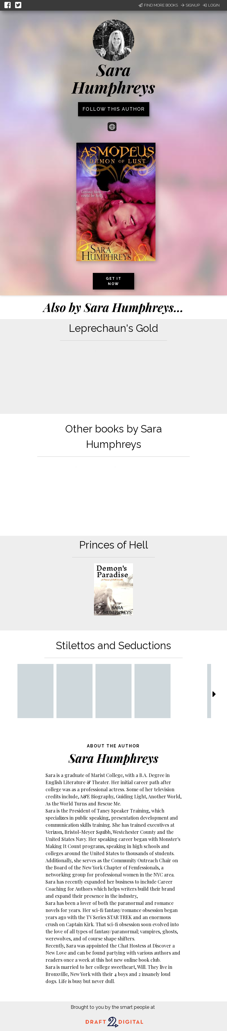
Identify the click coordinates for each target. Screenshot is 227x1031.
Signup (190, 5)
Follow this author (113, 109)
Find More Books (158, 5)
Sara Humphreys (113, 78)
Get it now (113, 281)
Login (211, 5)
